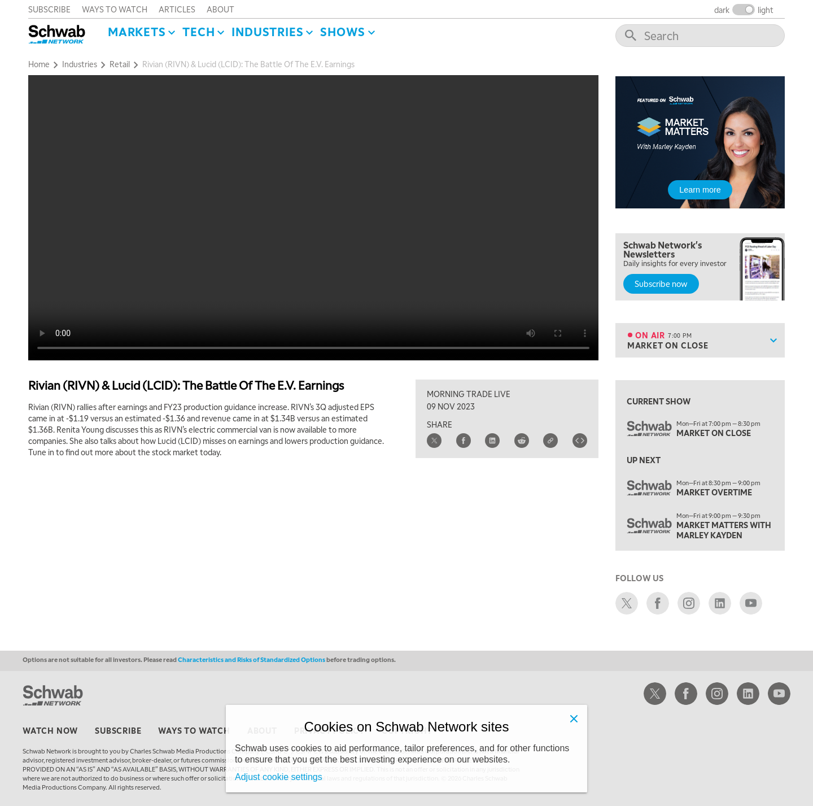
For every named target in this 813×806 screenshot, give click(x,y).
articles (177, 9)
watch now (50, 730)
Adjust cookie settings (278, 777)
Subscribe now (661, 283)
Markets (137, 31)
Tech (198, 31)
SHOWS (342, 31)
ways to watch (114, 9)
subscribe (49, 9)
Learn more (700, 189)
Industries (267, 31)
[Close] (573, 718)
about (220, 9)
